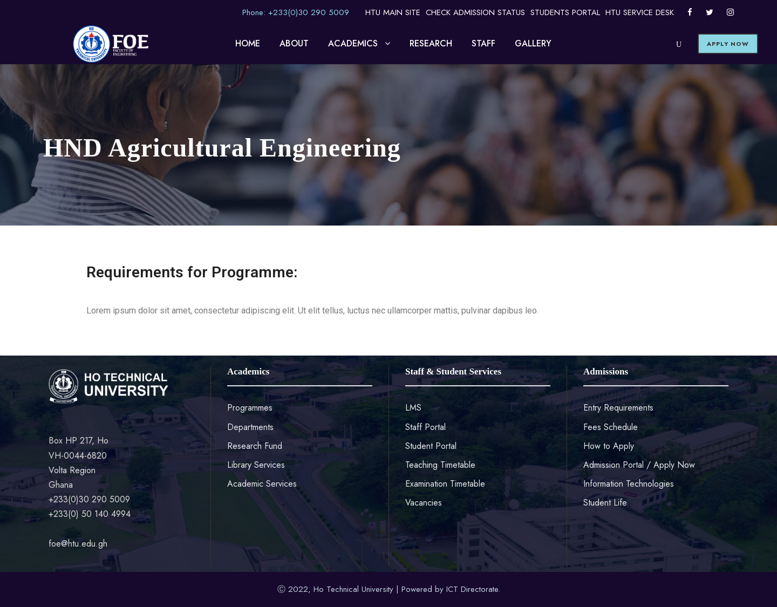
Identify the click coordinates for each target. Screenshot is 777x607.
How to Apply (608, 446)
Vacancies (423, 502)
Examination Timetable (445, 484)
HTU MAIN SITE (392, 12)
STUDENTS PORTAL (565, 12)
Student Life (605, 502)
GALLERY (533, 43)
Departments (250, 427)
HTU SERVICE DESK (639, 12)
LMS (413, 407)
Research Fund (254, 446)
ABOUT (294, 43)
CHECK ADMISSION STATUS (475, 12)
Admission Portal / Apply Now (639, 465)
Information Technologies (628, 484)
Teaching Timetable (440, 465)
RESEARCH (431, 43)
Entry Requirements (618, 407)
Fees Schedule (610, 427)
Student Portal (430, 446)
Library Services (256, 465)
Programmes (249, 407)
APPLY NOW (728, 43)
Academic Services (262, 484)
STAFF (483, 43)
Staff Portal (425, 427)
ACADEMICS (353, 43)
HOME (247, 43)
